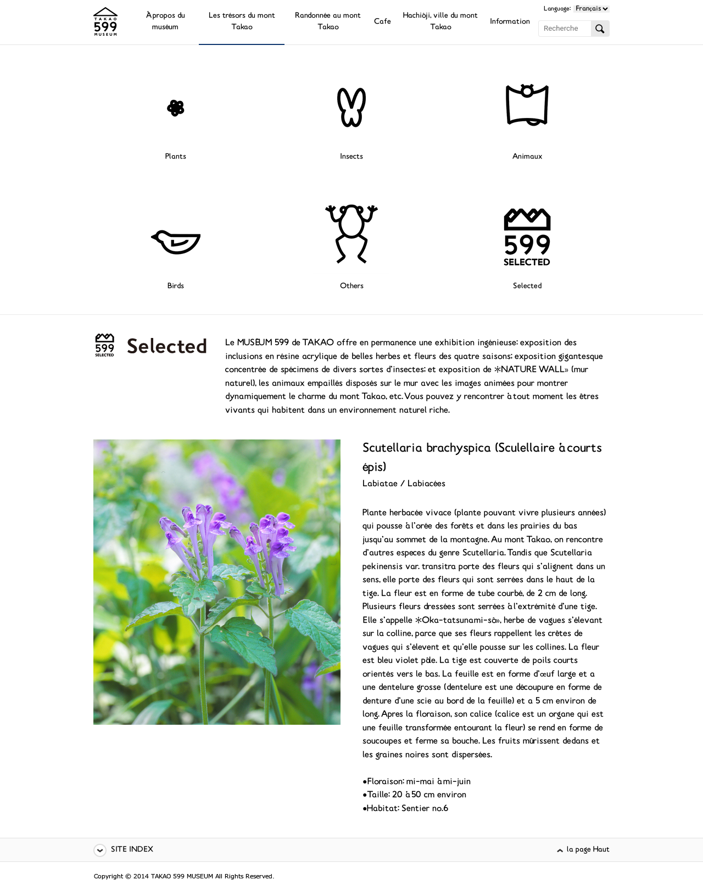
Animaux (527, 157)
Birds (176, 286)
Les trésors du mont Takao (242, 22)
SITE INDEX (132, 850)
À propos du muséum (165, 22)
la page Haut (588, 850)
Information (510, 22)
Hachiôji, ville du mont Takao (440, 22)
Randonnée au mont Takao (328, 22)
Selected (527, 286)
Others (352, 286)
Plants (175, 157)
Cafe (382, 22)
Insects (351, 157)
